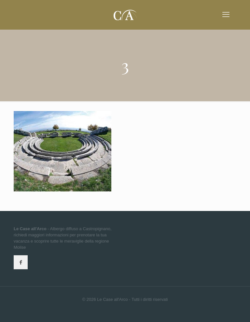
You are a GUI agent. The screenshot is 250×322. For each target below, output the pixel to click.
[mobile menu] (225, 14)
